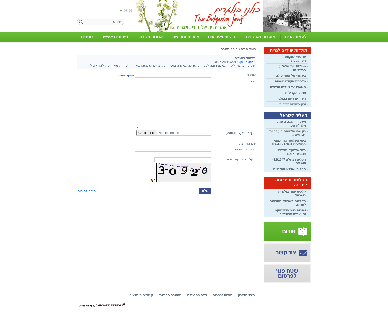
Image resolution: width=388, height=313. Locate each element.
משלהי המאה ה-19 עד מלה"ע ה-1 (290, 123)
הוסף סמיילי (126, 75)
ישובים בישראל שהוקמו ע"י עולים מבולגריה (290, 212)
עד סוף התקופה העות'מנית (295, 58)
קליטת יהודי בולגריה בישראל (292, 193)
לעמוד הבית (296, 37)
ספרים (87, 37)
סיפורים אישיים (114, 37)
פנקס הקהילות (295, 93)
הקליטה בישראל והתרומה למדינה (288, 203)
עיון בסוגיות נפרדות (292, 104)
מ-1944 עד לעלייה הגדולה (288, 87)
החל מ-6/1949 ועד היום (289, 169)
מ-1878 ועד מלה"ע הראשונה (292, 68)
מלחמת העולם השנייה (290, 81)
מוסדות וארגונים (260, 37)
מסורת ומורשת (185, 37)
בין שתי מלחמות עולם (291, 75)
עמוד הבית (248, 49)
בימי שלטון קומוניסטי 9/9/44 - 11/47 (291, 152)
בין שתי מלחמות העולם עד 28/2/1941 (287, 133)
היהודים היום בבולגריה (290, 98)
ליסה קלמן (247, 62)
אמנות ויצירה (151, 37)
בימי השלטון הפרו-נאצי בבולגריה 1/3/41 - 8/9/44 (289, 142)
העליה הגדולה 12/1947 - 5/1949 (289, 161)
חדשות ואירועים (222, 37)
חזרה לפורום (87, 191)
